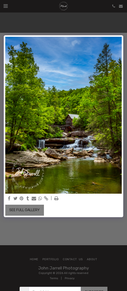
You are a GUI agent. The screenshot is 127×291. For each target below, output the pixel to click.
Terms (54, 278)
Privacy (70, 278)
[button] (5, 6)
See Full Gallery (24, 210)
